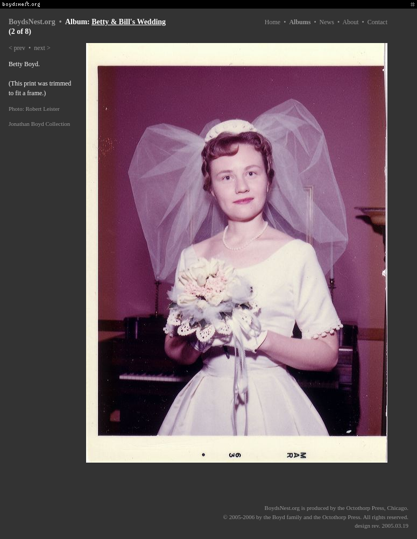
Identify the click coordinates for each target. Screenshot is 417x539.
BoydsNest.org (32, 22)
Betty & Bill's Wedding (128, 22)
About (350, 22)
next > (42, 48)
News (327, 22)
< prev (17, 48)
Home (272, 22)
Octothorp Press (366, 508)
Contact (377, 22)
